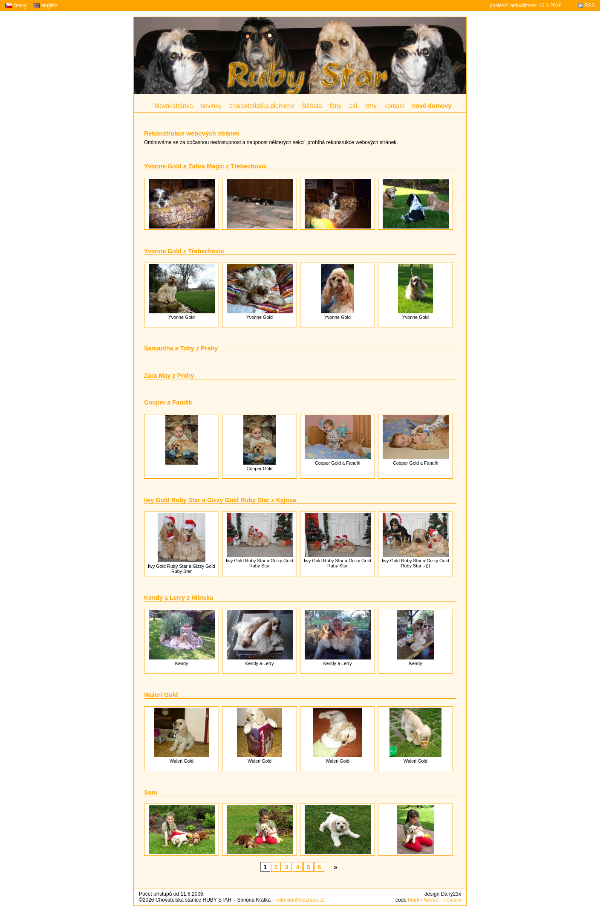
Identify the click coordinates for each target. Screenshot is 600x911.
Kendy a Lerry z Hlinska (178, 597)
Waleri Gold (161, 694)
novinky (211, 105)
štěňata (312, 105)
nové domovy (432, 105)
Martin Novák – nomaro (434, 900)
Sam (150, 792)
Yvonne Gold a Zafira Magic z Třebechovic (205, 166)
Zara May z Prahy (169, 375)
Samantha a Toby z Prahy (181, 348)
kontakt (394, 105)
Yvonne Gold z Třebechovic (184, 251)
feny (335, 105)
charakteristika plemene (261, 105)
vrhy (370, 105)
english (45, 6)
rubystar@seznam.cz (301, 900)
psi (353, 105)
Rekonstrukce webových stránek (191, 133)
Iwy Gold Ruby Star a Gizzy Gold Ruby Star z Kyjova (220, 500)
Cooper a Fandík (168, 402)
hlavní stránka (174, 105)
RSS (589, 6)
